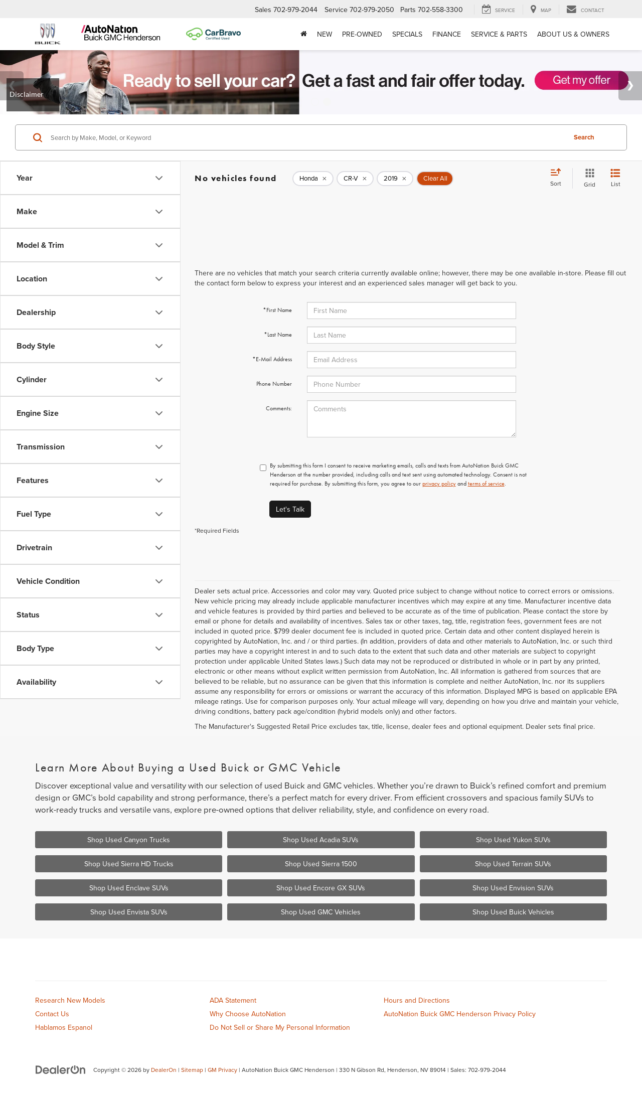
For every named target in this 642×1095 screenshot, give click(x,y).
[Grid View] (587, 178)
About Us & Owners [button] (573, 34)
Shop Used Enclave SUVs (129, 888)
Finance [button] (446, 34)
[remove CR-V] (355, 178)
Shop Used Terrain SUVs (513, 864)
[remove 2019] (395, 178)
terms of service (486, 483)
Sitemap (192, 1069)
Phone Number (274, 383)
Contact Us (52, 1014)
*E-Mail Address (272, 359)
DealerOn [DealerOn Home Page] (164, 1069)
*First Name (277, 310)
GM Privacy (222, 1069)
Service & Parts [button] (499, 34)
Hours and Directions (417, 1000)
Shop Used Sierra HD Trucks (129, 864)
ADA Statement (233, 1000)
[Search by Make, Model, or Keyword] (307, 137)
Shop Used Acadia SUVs (321, 840)
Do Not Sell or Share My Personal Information (280, 1027)
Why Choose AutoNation (248, 1014)
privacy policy (439, 483)
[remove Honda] (313, 178)
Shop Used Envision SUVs (513, 888)
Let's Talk (290, 509)
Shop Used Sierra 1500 (321, 864)
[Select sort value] (558, 178)
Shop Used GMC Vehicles (321, 912)
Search (584, 137)
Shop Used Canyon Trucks (128, 840)
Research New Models (70, 1000)
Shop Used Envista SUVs (129, 912)
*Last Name (278, 334)
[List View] (615, 178)
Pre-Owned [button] (362, 34)
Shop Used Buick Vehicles (513, 912)
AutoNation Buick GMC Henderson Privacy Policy (460, 1014)
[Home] (303, 34)
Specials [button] (407, 34)
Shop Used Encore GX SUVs (320, 888)
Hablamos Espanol (63, 1027)
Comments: (279, 408)
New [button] (324, 34)
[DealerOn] (60, 1069)
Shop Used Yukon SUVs (513, 840)
